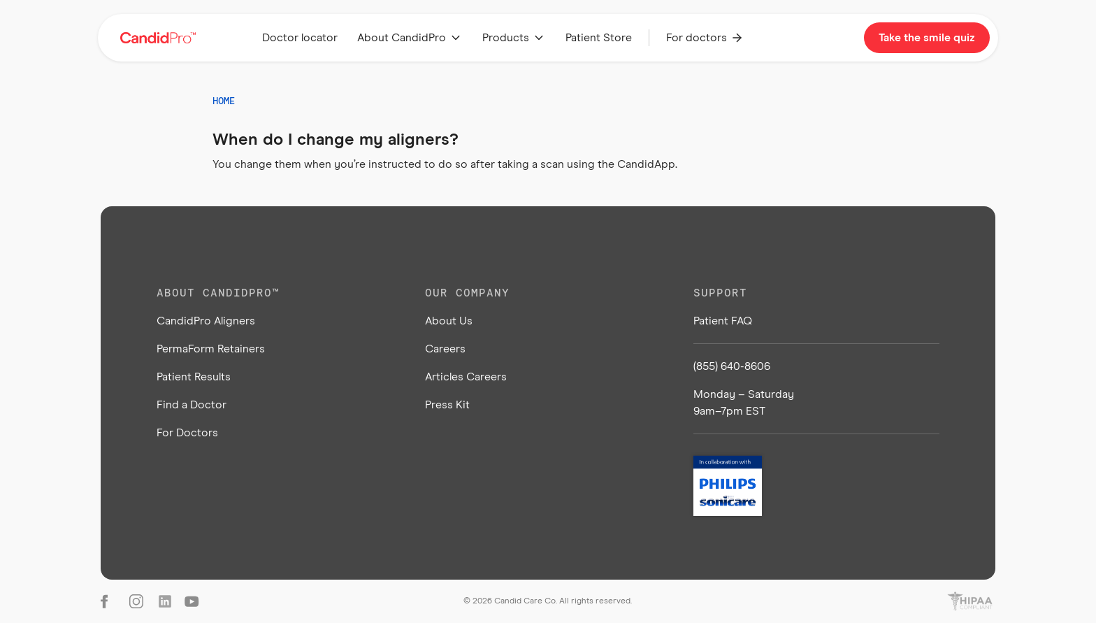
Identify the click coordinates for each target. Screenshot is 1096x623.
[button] (410, 38)
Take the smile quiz (927, 37)
